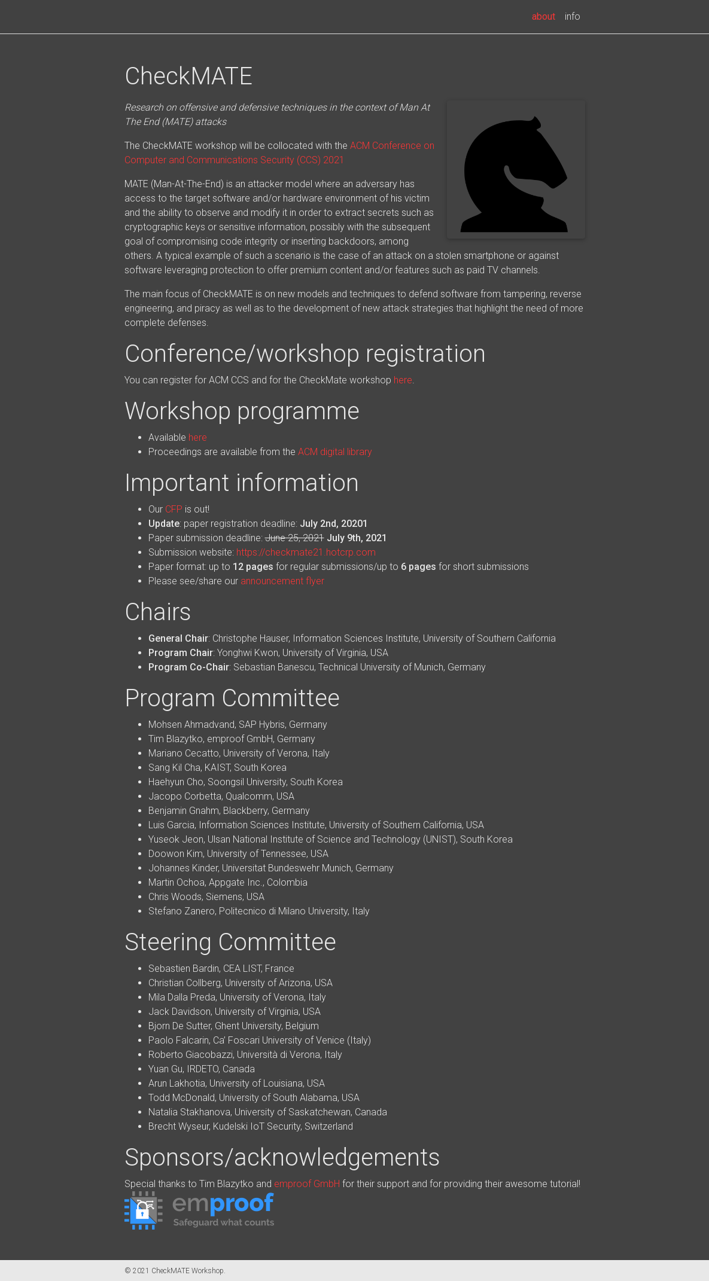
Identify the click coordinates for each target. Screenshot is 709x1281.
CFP (173, 509)
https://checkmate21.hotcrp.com (306, 552)
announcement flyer (282, 581)
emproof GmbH (307, 1184)
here (403, 380)
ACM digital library (335, 452)
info (572, 16)
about (546, 15)
